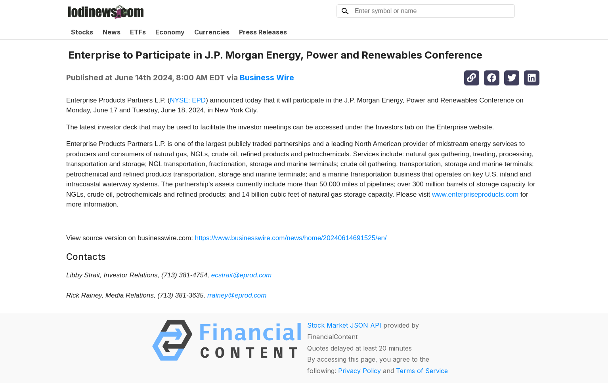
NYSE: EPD (188, 100)
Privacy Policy (359, 371)
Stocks (82, 32)
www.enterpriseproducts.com (475, 194)
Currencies (211, 32)
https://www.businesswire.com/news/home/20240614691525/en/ (291, 238)
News (111, 32)
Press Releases (263, 32)
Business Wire (267, 77)
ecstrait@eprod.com (241, 275)
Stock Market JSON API (344, 325)
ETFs (138, 32)
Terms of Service (422, 371)
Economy (170, 32)
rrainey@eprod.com (237, 295)
